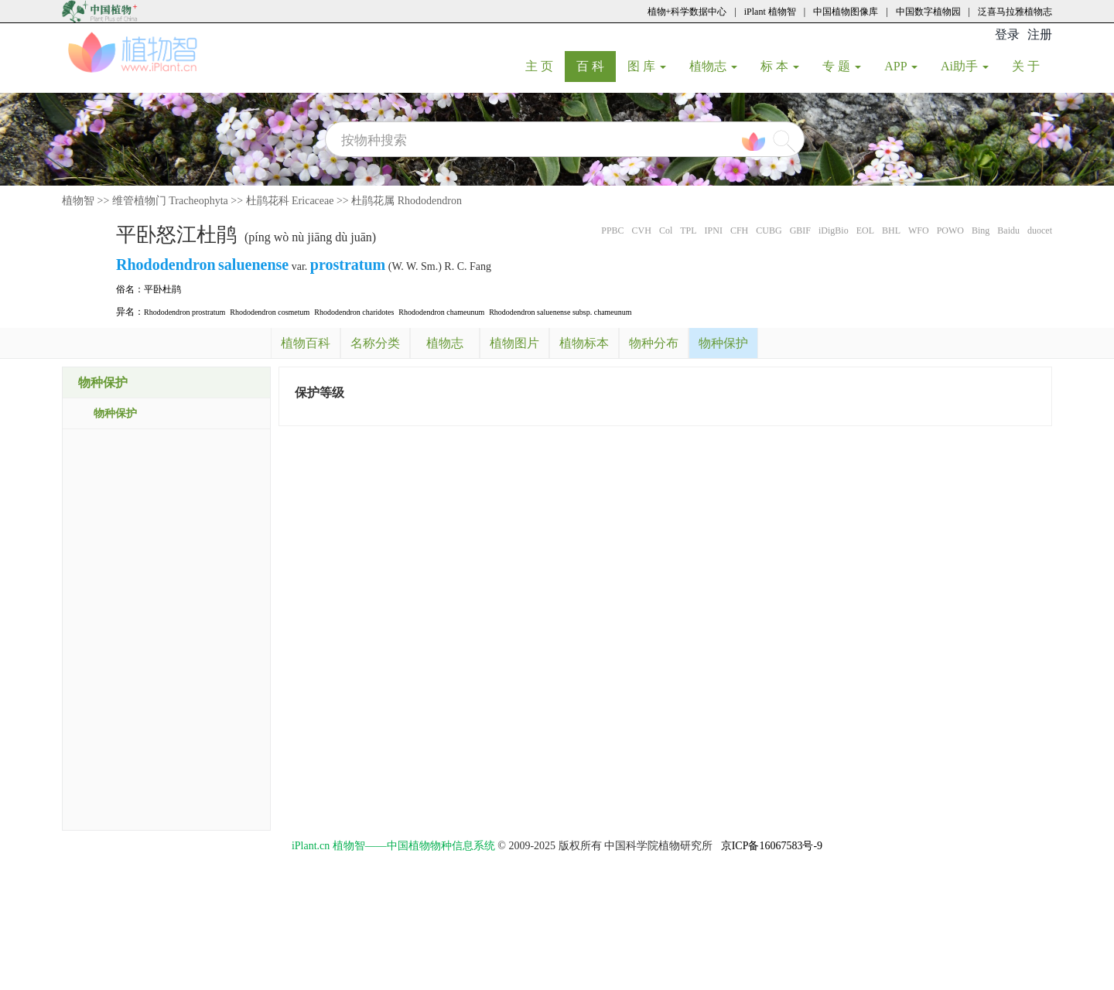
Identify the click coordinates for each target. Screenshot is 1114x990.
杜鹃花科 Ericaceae (290, 201)
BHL (891, 230)
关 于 (1031, 66)
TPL (688, 230)
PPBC (612, 230)
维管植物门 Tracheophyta (170, 201)
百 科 (596, 66)
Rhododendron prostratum (184, 312)
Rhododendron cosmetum (269, 312)
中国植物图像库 (845, 11)
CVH (641, 230)
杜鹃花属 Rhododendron (406, 201)
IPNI (714, 230)
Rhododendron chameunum (441, 312)
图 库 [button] (646, 66)
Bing (980, 230)
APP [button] (901, 66)
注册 (1039, 34)
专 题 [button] (841, 66)
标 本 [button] (779, 66)
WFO (918, 230)
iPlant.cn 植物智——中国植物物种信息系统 (393, 846)
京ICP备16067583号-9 (771, 846)
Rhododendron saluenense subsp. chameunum (560, 312)
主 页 (545, 66)
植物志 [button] (713, 66)
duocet (1039, 230)
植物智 (78, 201)
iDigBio (833, 230)
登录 (1007, 34)
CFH (739, 230)
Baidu (1008, 230)
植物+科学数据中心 (687, 11)
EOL (865, 230)
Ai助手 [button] (965, 66)
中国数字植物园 (928, 11)
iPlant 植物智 (770, 11)
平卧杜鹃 (162, 289)
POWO (950, 230)
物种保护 (115, 413)
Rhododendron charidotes (354, 312)
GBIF (800, 230)
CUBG (768, 230)
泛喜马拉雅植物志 (1015, 11)
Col (665, 230)
